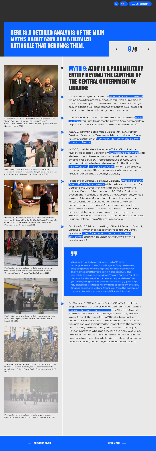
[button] (124, 3)
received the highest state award (90, 310)
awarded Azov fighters (124, 152)
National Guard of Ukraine (126, 96)
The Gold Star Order (101, 166)
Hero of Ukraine (78, 166)
